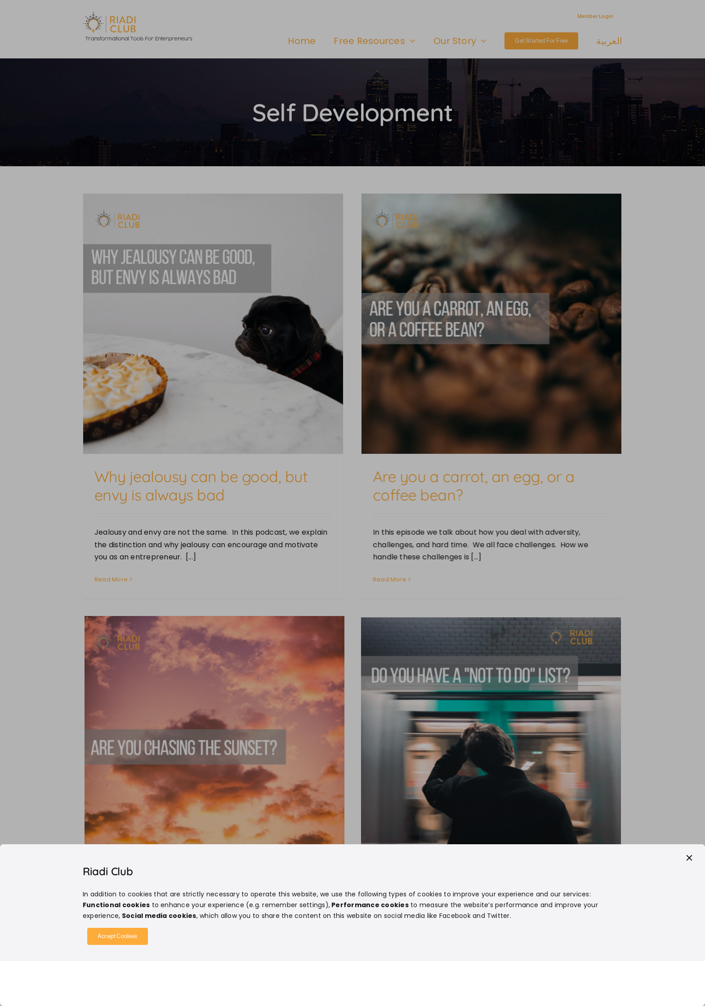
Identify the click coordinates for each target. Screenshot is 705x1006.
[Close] (689, 857)
